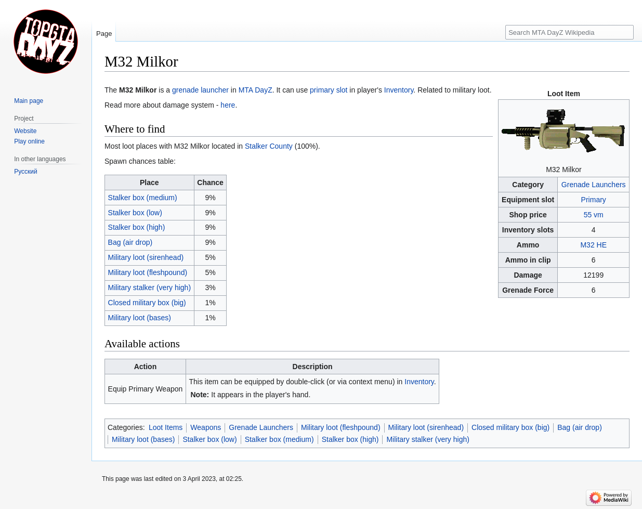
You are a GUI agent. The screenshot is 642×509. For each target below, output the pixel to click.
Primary (593, 199)
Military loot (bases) (139, 318)
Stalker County (269, 146)
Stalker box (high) (136, 227)
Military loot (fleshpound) (148, 272)
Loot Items (165, 427)
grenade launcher (200, 90)
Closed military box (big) (147, 302)
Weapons (205, 427)
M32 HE (593, 245)
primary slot (328, 90)
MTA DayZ (255, 90)
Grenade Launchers (593, 184)
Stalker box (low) (135, 212)
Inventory (399, 90)
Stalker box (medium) (142, 197)
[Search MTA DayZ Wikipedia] (569, 32)
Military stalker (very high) (149, 287)
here (227, 105)
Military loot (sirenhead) (146, 257)
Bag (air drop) (130, 242)
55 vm (594, 215)
